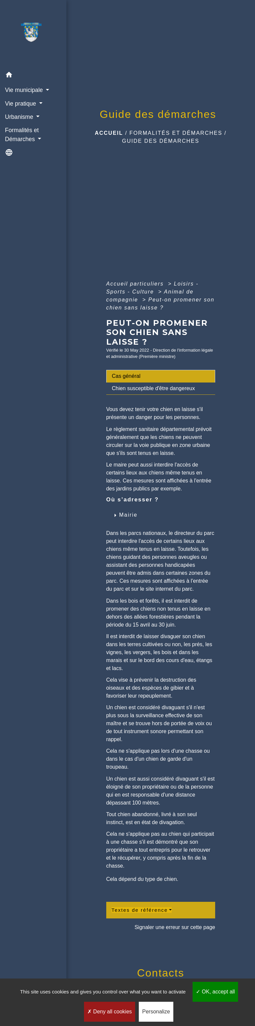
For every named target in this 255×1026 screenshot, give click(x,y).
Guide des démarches (160, 141)
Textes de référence (140, 910)
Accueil (109, 133)
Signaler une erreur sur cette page (174, 927)
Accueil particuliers (136, 284)
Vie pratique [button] (21, 103)
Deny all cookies (109, 1011)
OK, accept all (215, 991)
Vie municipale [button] (24, 90)
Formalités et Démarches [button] (22, 134)
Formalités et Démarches (175, 133)
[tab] (160, 376)
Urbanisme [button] (20, 117)
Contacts (160, 973)
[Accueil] (33, 34)
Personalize (156, 1011)
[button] (33, 75)
